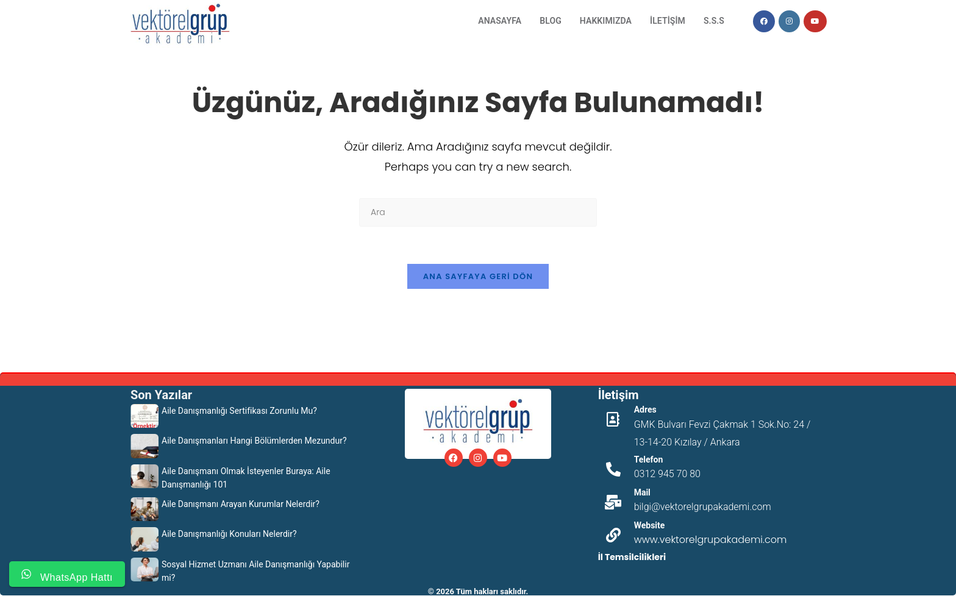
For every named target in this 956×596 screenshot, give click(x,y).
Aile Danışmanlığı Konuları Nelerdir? (229, 534)
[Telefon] (613, 469)
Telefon (648, 459)
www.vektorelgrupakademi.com (710, 540)
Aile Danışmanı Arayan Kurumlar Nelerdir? (240, 504)
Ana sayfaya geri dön (478, 276)
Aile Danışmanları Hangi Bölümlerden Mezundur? (254, 440)
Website (649, 525)
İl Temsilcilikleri (632, 557)
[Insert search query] (478, 212)
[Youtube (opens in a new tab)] (815, 21)
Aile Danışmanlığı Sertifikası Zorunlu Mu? (239, 411)
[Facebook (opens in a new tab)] (764, 21)
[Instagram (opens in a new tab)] (789, 21)
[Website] (613, 535)
